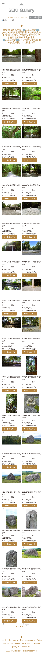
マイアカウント (23, 17)
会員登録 (10, 17)
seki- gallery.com (9, 640)
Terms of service (26, 640)
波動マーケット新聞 (8, 20)
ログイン (16, 17)
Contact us (25, 646)
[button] (3, 86)
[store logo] (21, 8)
